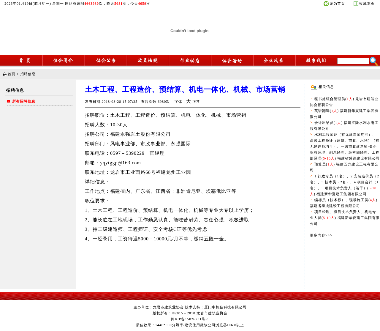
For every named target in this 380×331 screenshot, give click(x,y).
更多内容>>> (321, 235)
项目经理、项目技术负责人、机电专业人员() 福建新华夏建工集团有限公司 (345, 218)
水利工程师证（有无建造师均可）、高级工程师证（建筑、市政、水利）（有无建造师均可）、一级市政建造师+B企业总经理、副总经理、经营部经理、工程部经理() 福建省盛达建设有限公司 (345, 146)
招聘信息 (28, 74)
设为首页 (337, 3)
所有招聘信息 (23, 101)
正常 (196, 102)
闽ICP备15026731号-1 (190, 319)
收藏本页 (367, 3)
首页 (11, 74)
